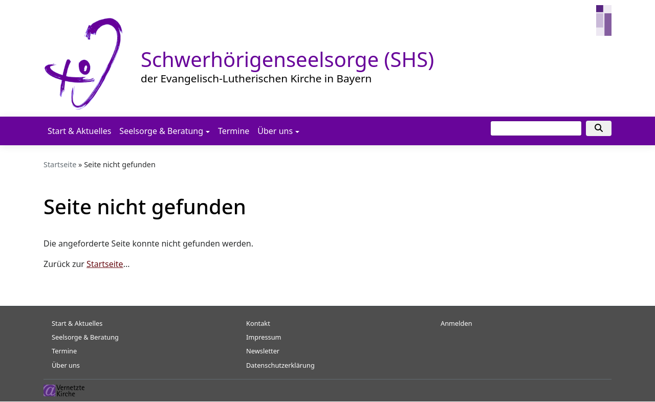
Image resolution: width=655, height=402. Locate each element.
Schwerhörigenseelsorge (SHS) (287, 59)
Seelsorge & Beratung (161, 131)
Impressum (263, 337)
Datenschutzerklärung (280, 365)
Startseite (59, 164)
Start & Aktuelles (79, 131)
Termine (233, 131)
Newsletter (262, 350)
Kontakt (258, 323)
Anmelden (456, 323)
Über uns (275, 131)
